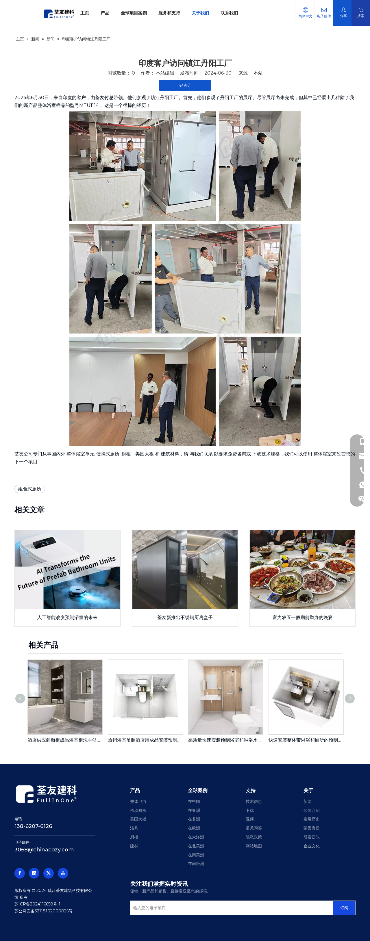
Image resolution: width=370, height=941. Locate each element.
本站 (258, 73)
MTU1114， (91, 105)
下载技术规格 (266, 454)
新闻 (308, 801)
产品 (105, 13)
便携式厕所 (107, 454)
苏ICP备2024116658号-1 (37, 904)
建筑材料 (170, 454)
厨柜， (128, 454)
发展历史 (312, 819)
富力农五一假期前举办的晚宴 (303, 617)
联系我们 (229, 13)
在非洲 (194, 819)
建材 (134, 846)
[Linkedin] (34, 873)
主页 (84, 13)
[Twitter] (48, 873)
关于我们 (200, 13)
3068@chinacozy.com (44, 849)
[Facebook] (19, 873)
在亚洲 (194, 810)
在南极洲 (196, 863)
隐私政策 (254, 837)
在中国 (194, 801)
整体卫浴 (138, 801)
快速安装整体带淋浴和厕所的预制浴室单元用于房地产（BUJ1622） (306, 740)
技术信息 (254, 801)
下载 (250, 810)
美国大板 (144, 454)
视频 (250, 819)
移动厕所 (138, 810)
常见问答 (254, 828)
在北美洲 (196, 846)
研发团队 (312, 837)
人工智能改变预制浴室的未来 (67, 617)
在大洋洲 (196, 837)
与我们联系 (201, 454)
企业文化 (312, 846)
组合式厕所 (29, 489)
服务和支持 (169, 13)
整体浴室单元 (80, 454)
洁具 (134, 828)
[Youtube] (63, 873)
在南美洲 (196, 854)
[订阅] (344, 908)
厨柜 (134, 837)
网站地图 (254, 846)
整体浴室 (322, 454)
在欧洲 (194, 828)
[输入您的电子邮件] (230, 908)
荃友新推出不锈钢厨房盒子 (185, 617)
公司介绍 (312, 810)
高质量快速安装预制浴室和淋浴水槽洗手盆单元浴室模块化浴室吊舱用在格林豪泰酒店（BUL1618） (225, 740)
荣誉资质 (312, 828)
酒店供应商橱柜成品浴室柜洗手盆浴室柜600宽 (64, 740)
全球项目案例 (134, 13)
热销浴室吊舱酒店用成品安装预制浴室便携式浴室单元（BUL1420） (145, 740)
